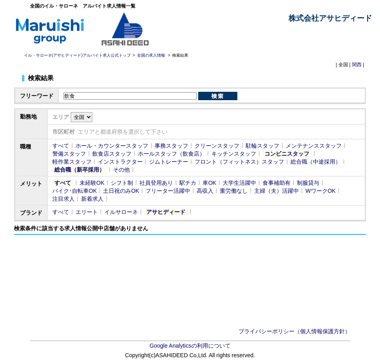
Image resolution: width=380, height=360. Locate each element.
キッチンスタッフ (233, 153)
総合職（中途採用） (315, 161)
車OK (209, 183)
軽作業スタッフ (72, 161)
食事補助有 (276, 183)
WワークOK (320, 191)
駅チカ (187, 183)
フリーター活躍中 (167, 191)
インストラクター (120, 161)
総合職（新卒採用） (79, 169)
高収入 (205, 191)
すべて (60, 145)
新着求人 (92, 199)
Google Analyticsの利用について (189, 345)
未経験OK (92, 183)
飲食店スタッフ (111, 153)
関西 (357, 64)
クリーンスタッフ (217, 145)
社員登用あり (156, 183)
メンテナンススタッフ (314, 145)
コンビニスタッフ (287, 153)
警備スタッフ (69, 153)
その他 (121, 169)
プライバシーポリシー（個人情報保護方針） (294, 331)
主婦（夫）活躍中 (276, 191)
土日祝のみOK (121, 191)
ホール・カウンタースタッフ (112, 145)
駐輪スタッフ (262, 145)
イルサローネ (121, 212)
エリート (87, 212)
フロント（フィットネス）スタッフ (239, 161)
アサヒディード (165, 212)
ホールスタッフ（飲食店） (171, 153)
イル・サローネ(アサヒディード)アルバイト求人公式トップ (77, 55)
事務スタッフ (171, 145)
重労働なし (234, 191)
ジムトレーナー (168, 161)
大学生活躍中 (239, 183)
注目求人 (63, 199)
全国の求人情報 (151, 55)
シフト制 (122, 183)
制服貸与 (308, 183)
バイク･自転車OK (74, 191)
